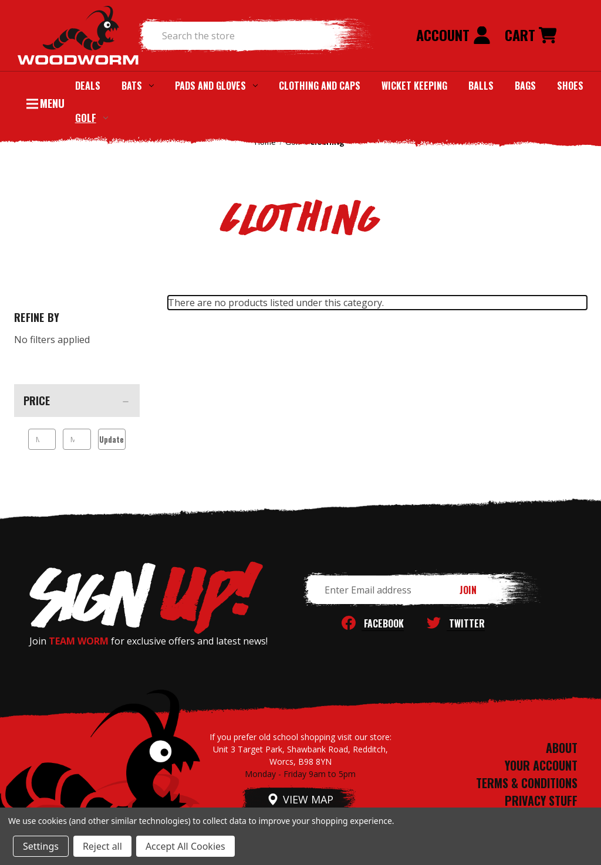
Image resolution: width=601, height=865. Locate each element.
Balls (481, 86)
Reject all (102, 846)
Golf (91, 117)
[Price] (77, 400)
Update (111, 439)
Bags (525, 86)
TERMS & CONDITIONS (527, 783)
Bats (137, 86)
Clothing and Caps (319, 86)
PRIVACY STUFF (541, 800)
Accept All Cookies (185, 846)
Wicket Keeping (414, 86)
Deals (87, 86)
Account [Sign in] (453, 34)
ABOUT (562, 748)
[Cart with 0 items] (530, 36)
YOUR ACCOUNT (541, 765)
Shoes (570, 86)
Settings (41, 846)
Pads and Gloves (216, 86)
